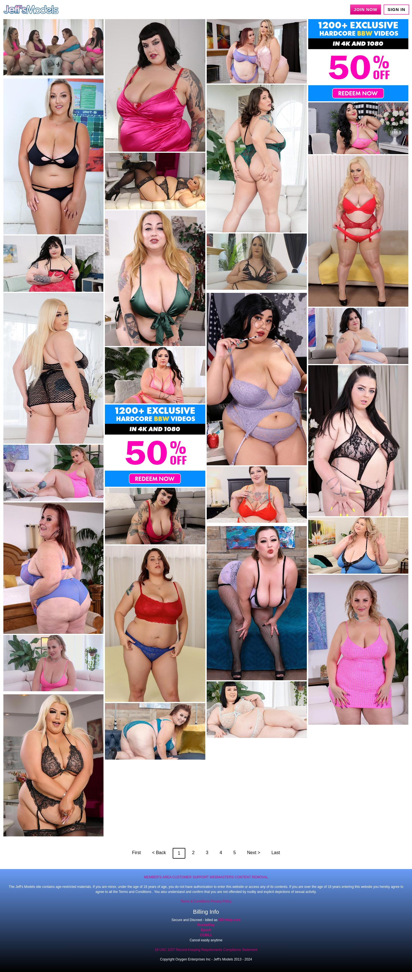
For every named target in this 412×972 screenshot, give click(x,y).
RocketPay (206, 925)
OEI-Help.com (230, 920)
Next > (253, 852)
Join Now (365, 9)
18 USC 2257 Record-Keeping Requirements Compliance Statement (206, 950)
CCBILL (206, 935)
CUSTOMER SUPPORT (190, 877)
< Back (159, 852)
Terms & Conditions (195, 901)
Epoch (206, 930)
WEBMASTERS (222, 877)
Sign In (396, 9)
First (136, 852)
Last (275, 852)
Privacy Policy (221, 901)
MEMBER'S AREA (158, 877)
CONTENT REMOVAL (251, 877)
